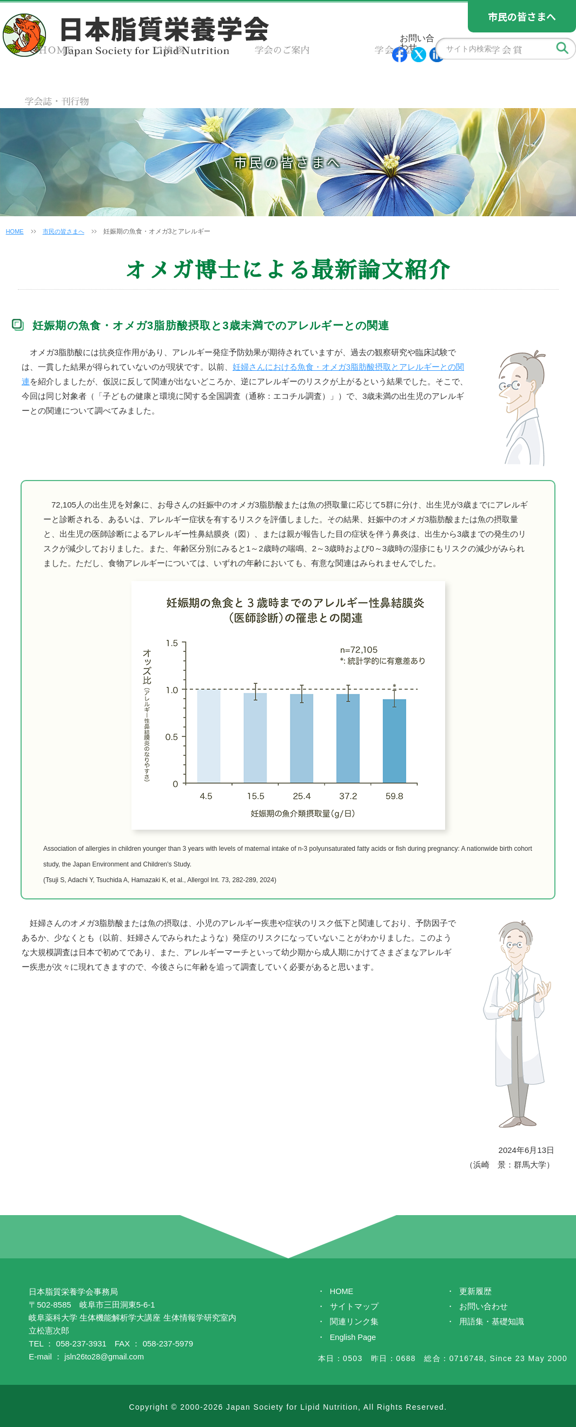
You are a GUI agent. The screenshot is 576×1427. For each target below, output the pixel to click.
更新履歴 (475, 1291)
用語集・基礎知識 (491, 1323)
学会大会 (336, 86)
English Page (354, 1338)
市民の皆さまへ (67, 231)
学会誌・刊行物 (528, 86)
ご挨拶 (143, 86)
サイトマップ (354, 1307)
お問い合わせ (483, 1307)
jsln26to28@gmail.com (105, 1356)
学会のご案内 (240, 86)
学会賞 (432, 86)
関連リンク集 (354, 1323)
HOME (48, 86)
